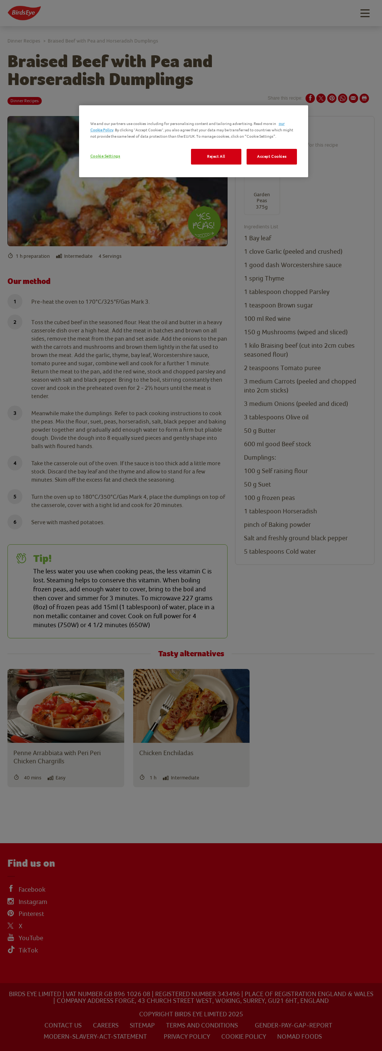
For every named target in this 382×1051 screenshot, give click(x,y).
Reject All (216, 156)
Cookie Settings (105, 156)
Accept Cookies (271, 156)
